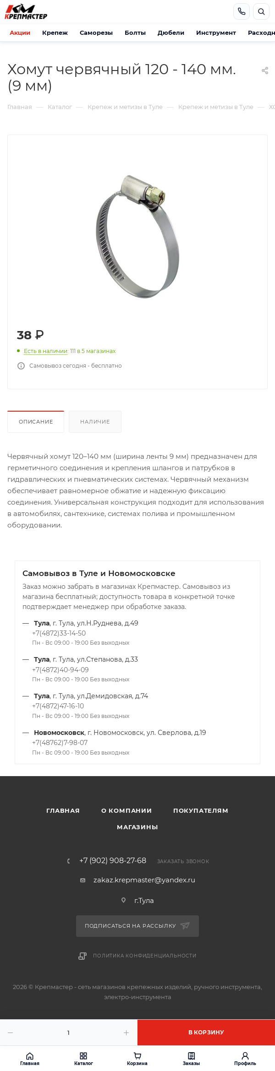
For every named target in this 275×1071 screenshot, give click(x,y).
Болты (135, 32)
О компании (126, 810)
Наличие (95, 422)
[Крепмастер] (35, 11)
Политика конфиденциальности (145, 956)
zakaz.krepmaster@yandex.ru (144, 879)
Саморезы (96, 32)
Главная (63, 810)
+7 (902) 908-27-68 (112, 860)
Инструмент (216, 32)
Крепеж (55, 32)
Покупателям (201, 810)
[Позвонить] (241, 11)
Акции (20, 32)
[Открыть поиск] (261, 11)
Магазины (137, 827)
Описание (36, 422)
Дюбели (171, 32)
